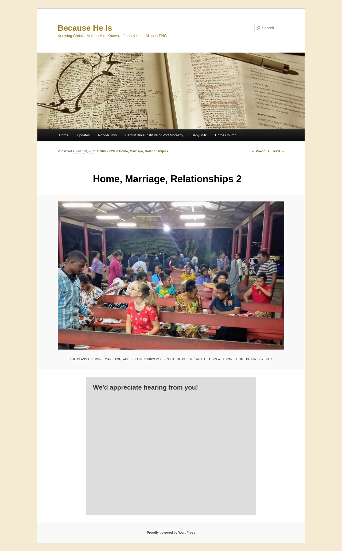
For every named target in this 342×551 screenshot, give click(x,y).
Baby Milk (199, 135)
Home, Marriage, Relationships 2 (143, 151)
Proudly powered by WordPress (171, 532)
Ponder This (107, 135)
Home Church (225, 135)
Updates (83, 135)
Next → (278, 151)
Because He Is (85, 27)
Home (63, 135)
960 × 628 (107, 151)
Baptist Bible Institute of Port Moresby (154, 135)
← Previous (260, 151)
